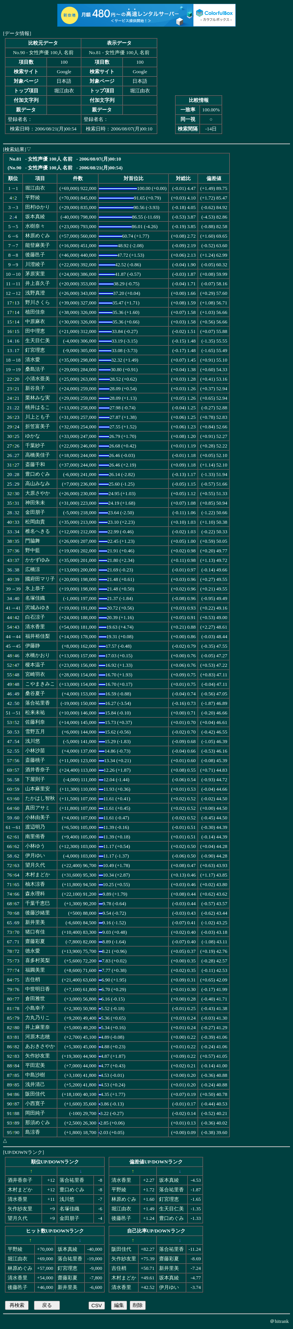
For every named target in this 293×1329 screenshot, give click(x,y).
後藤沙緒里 (37, 912)
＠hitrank (279, 1321)
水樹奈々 (35, 226)
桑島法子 (35, 369)
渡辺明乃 (35, 827)
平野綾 (32, 197)
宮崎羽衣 (35, 674)
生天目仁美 (37, 340)
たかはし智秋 (40, 798)
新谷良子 (35, 388)
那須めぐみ (37, 1122)
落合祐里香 (37, 703)
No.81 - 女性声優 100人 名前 (119, 52)
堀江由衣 (35, 188)
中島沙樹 (35, 1075)
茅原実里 (35, 274)
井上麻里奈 (37, 1027)
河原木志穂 (37, 1036)
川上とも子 (37, 417)
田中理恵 (35, 331)
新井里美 (35, 922)
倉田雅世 (35, 998)
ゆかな (32, 436)
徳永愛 (32, 951)
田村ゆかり (37, 207)
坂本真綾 (35, 216)
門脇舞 (32, 541)
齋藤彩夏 (35, 941)
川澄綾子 (35, 264)
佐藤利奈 (35, 722)
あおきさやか (40, 1046)
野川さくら (37, 302)
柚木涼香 (35, 884)
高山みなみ (37, 483)
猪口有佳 (35, 932)
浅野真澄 (35, 293)
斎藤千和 (35, 464)
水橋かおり (37, 655)
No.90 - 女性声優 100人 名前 (43, 52)
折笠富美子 (37, 426)
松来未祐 (35, 712)
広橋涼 (32, 569)
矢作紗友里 (37, 1056)
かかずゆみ (37, 560)
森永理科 (35, 893)
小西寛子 (35, 1103)
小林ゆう (35, 846)
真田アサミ (37, 808)
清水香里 (35, 626)
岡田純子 (35, 1113)
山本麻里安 (37, 789)
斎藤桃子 (35, 760)
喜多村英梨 (37, 960)
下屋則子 (35, 779)
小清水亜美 (37, 378)
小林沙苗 (35, 750)
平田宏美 (35, 1065)
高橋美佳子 (37, 455)
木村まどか (37, 874)
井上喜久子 (37, 283)
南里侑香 (35, 836)
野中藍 (32, 550)
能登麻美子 (37, 245)
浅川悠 (32, 741)
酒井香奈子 (37, 769)
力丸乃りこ (37, 1017)
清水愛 (32, 359)
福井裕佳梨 (37, 636)
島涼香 (32, 1132)
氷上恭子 (35, 588)
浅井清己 (35, 1084)
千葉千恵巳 (37, 903)
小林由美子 (37, 817)
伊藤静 (32, 645)
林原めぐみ (37, 235)
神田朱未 (35, 502)
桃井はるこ (37, 407)
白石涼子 (35, 617)
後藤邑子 (35, 254)
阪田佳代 (35, 1094)
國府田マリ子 (40, 579)
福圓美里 (35, 970)
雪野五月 (35, 731)
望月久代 (35, 865)
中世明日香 (37, 989)
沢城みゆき (37, 607)
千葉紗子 (35, 445)
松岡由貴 (35, 522)
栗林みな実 (37, 398)
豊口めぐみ (37, 474)
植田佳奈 (35, 312)
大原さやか (37, 493)
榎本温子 (35, 665)
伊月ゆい (35, 855)
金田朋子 (35, 512)
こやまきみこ (40, 684)
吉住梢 (32, 979)
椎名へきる (37, 531)
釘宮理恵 (35, 350)
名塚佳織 (35, 598)
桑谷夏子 (35, 693)
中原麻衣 (35, 321)
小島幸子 (35, 1008)
